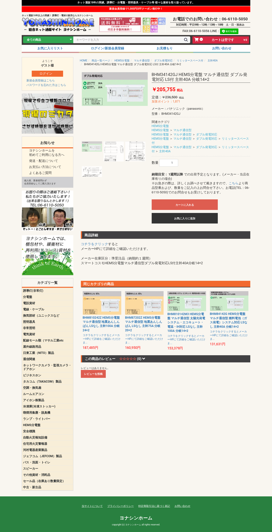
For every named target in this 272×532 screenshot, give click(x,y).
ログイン (45, 73)
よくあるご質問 (40, 173)
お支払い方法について (45, 167)
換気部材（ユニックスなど (41, 315)
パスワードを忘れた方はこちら (46, 85)
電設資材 (29, 303)
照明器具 (29, 322)
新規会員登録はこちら (40, 80)
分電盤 (27, 297)
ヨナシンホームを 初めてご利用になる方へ (46, 153)
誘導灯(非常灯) (33, 290)
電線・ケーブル (33, 309)
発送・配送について (43, 161)
